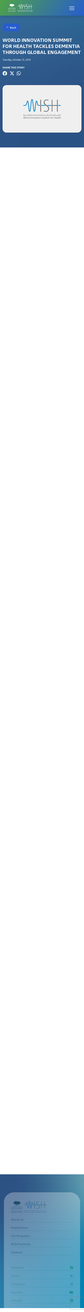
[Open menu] (72, 8)
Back (13, 27)
